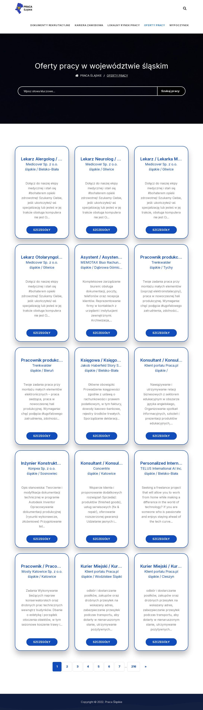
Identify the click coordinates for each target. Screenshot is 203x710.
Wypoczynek (179, 25)
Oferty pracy (154, 25)
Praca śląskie (88, 75)
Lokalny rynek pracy (124, 25)
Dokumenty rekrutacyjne (50, 25)
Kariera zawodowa (89, 25)
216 (133, 666)
